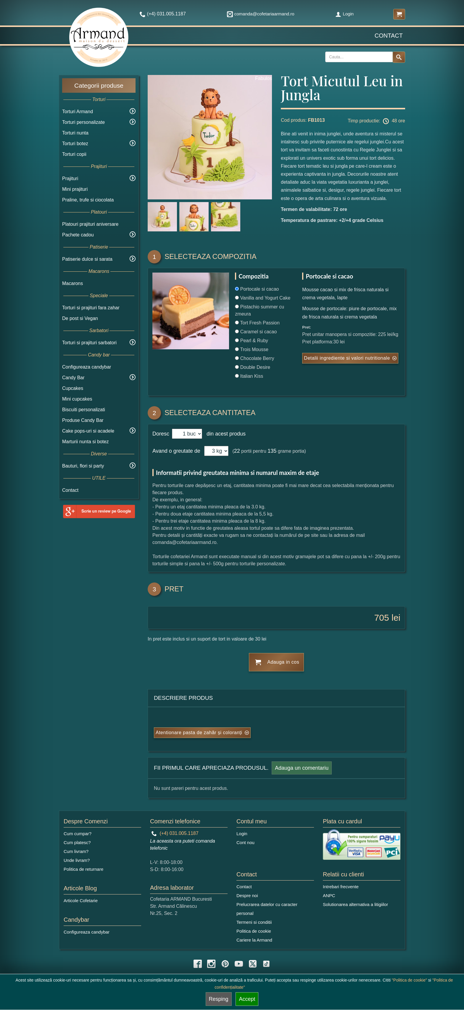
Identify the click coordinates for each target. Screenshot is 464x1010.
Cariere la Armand (254, 939)
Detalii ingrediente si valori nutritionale (347, 358)
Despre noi (247, 895)
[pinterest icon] (225, 963)
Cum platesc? (77, 842)
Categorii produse (98, 85)
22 (237, 451)
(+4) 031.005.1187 (175, 833)
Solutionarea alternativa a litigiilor (355, 904)
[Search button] (399, 57)
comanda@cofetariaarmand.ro (260, 13)
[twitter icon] (252, 963)
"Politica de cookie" (409, 980)
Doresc (161, 434)
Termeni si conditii (254, 922)
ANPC (329, 895)
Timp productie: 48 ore (376, 121)
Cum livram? (76, 851)
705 (381, 617)
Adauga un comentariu (301, 768)
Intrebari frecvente (341, 886)
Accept (247, 999)
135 (272, 451)
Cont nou (245, 842)
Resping (218, 999)
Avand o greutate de (176, 451)
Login (344, 13)
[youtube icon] (239, 963)
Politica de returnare (83, 869)
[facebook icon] (197, 963)
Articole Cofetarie (81, 900)
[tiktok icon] (266, 963)
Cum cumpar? (77, 833)
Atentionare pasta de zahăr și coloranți (199, 732)
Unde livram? (77, 860)
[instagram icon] (211, 963)
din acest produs (225, 434)
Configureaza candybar (86, 366)
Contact (389, 35)
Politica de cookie (253, 931)
